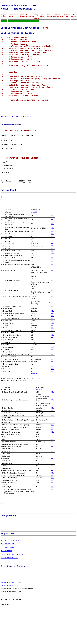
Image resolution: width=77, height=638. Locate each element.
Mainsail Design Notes (10, 560)
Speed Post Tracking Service (11, 610)
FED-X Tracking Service (9, 613)
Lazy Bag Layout (8, 569)
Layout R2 (34, 231)
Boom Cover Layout (8, 564)
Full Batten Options (9, 582)
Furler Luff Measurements (12, 577)
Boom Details (6, 573)
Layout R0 (34, 392)
